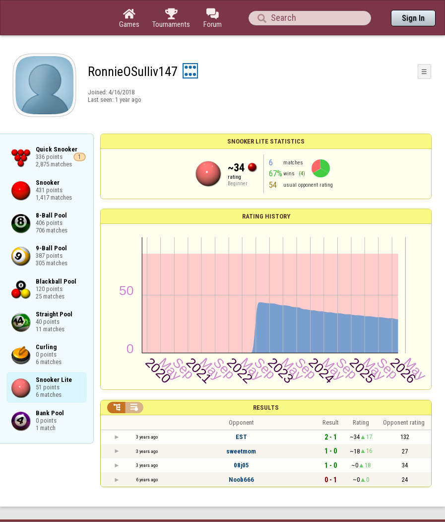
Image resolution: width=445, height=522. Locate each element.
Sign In (413, 18)
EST (241, 437)
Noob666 (241, 479)
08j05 (241, 465)
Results (266, 407)
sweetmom (241, 451)
